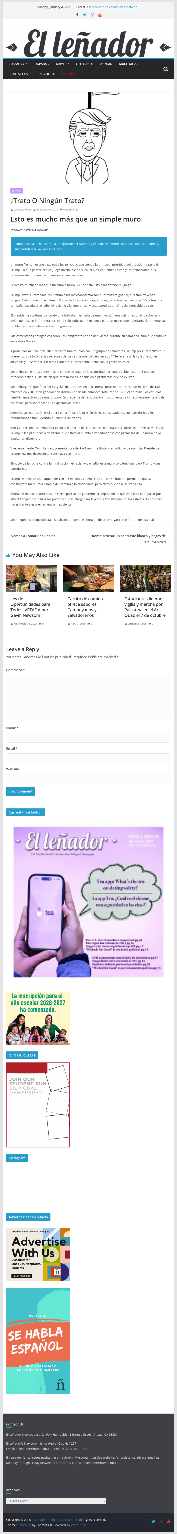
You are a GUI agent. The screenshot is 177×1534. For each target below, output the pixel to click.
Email (12, 748)
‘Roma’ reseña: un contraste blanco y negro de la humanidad (131, 539)
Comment (15, 670)
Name (12, 728)
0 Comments (69, 209)
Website (12, 769)
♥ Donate (69, 74)
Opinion (105, 64)
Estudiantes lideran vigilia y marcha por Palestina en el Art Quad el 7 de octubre (145, 607)
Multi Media (128, 64)
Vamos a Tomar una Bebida (31, 536)
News (60, 64)
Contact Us (19, 74)
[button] (26, 64)
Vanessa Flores (23, 209)
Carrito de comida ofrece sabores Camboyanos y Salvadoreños (85, 607)
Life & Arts (84, 64)
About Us (17, 64)
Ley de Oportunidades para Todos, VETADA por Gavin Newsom (30, 607)
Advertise (47, 74)
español (42, 64)
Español (16, 190)
